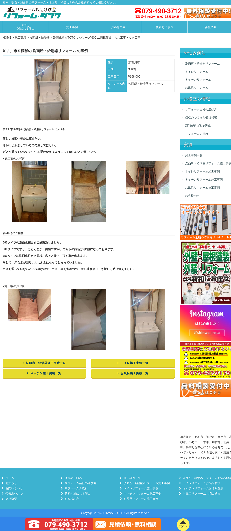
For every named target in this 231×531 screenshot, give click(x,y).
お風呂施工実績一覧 (133, 373)
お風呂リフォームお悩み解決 (200, 493)
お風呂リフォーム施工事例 (140, 498)
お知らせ (10, 483)
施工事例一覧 (131, 478)
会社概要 (10, 498)
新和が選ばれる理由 (25, 27)
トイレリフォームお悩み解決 (200, 483)
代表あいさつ (164, 27)
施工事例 (72, 27)
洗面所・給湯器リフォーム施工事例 (146, 483)
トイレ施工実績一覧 (133, 363)
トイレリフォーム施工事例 (140, 488)
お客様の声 (118, 27)
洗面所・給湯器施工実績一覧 (44, 363)
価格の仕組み (72, 478)
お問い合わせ (13, 488)
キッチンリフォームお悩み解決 (202, 488)
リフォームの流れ (75, 488)
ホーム (9, 478)
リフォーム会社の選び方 (79, 483)
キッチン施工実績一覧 (44, 373)
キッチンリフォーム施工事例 (141, 493)
